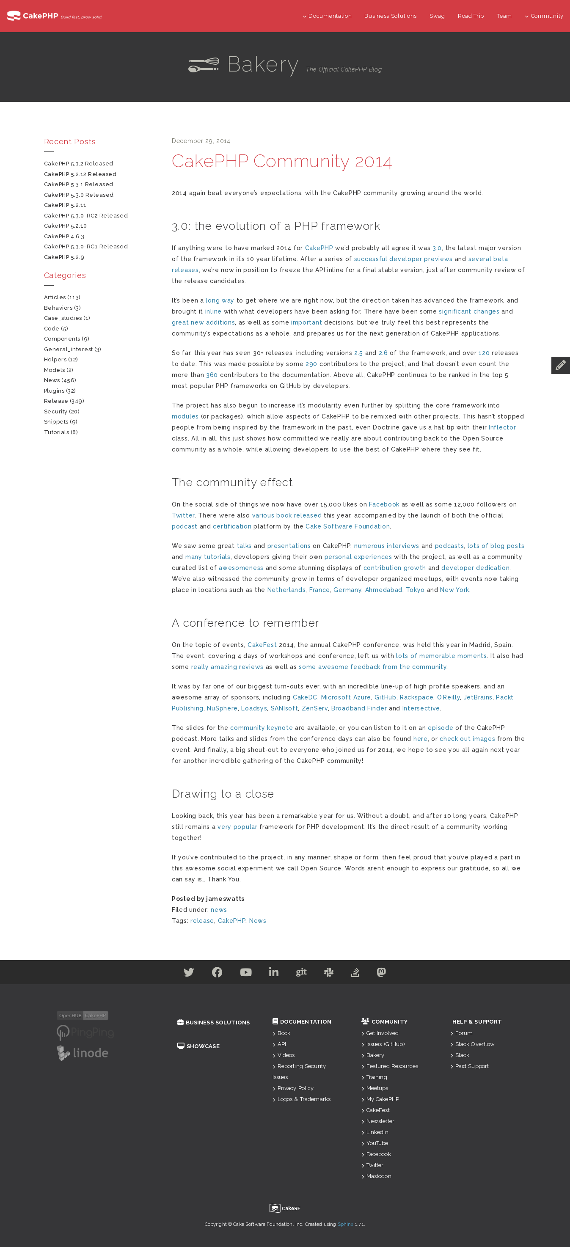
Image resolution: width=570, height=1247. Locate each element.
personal (338, 556)
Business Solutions (390, 16)
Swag (437, 16)
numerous (369, 545)
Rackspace (416, 697)
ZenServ (315, 708)
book (284, 515)
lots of (406, 655)
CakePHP (319, 248)
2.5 (358, 353)
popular (246, 826)
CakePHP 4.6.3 (64, 236)
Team (504, 16)
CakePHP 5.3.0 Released (79, 195)
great (180, 322)
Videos (284, 1055)
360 (212, 375)
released (308, 515)
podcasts (449, 545)
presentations (289, 545)
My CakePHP (380, 1099)
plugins (54, 391)
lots (474, 545)
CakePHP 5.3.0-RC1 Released (86, 246)
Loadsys (254, 708)
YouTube (374, 1143)
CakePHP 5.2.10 (65, 226)
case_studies (63, 318)
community (429, 666)
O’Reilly (448, 697)
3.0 (437, 248)
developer (405, 259)
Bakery (373, 1055)
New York (454, 589)
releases (185, 270)
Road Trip (471, 16)
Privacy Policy (293, 1088)
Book (282, 1033)
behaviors (58, 308)
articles (55, 297)
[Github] (302, 974)
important (306, 322)
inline (213, 311)
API (279, 1044)
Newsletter (378, 1121)
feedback (365, 666)
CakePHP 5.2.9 (64, 257)
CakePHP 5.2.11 (65, 205)
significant (455, 311)
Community (544, 16)
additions (220, 322)
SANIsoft (284, 708)
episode (440, 727)
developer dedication (475, 567)
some (307, 666)
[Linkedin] (274, 974)
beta (500, 259)
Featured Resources (390, 1066)
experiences (373, 556)
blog (497, 545)
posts (516, 545)
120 (484, 353)
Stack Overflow (472, 1044)
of (485, 545)
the (404, 666)
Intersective (421, 708)
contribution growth (394, 567)
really (200, 666)
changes (487, 311)
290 (311, 364)
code (52, 328)
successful (371, 259)
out (465, 738)
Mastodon (376, 1176)
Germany (347, 589)
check (449, 738)
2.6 (383, 353)
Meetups (374, 1088)
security (56, 411)
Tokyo (415, 589)
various (263, 515)
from (390, 666)
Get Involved (380, 1033)
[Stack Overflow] (355, 974)
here (420, 738)
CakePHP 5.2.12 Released (80, 174)
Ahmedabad (383, 589)
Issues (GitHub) (383, 1044)
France (319, 589)
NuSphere (222, 708)
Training (374, 1077)
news (219, 909)
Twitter (183, 515)
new (197, 322)
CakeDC (305, 697)
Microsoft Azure (346, 697)
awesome (333, 666)
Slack (460, 1055)
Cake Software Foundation (348, 526)
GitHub (385, 697)
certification (232, 526)
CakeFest (262, 644)
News (258, 920)
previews (438, 259)
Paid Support (469, 1066)
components (62, 339)
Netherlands (286, 589)
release (202, 920)
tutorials (217, 556)
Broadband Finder (359, 708)
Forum (461, 1033)
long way (220, 300)
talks (244, 545)
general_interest (68, 349)
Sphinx (346, 1224)
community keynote (261, 727)
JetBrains (478, 697)
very (224, 826)
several (480, 259)
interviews (403, 545)
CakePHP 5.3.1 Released (78, 184)
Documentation (327, 16)
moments (472, 655)
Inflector (502, 427)
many (193, 556)
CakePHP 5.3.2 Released (78, 163)
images (484, 738)
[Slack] (329, 974)
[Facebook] (217, 974)
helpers (55, 359)
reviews (251, 666)
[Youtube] (246, 974)
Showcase (198, 1046)
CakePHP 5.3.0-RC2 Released (86, 215)
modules (185, 416)
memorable (437, 655)
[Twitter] (189, 974)
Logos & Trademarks (302, 1099)
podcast (185, 526)
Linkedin (374, 1132)
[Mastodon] (381, 974)
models (54, 370)
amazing (224, 666)
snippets (56, 421)
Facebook (384, 504)
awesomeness (241, 567)
